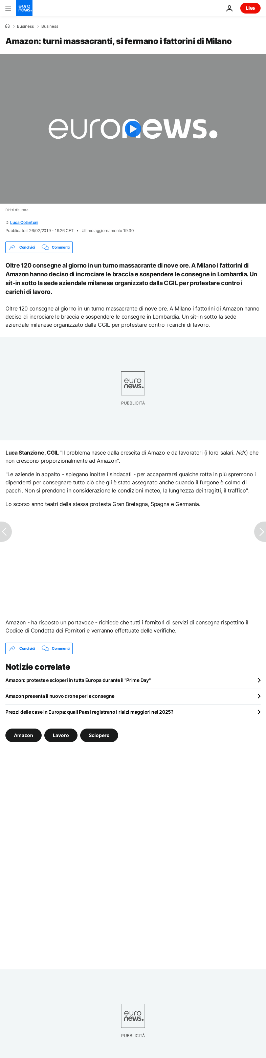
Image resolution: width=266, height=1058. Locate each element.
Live (250, 8)
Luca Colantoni (24, 222)
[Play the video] (133, 129)
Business (25, 26)
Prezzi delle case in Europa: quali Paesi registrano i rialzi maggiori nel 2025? (89, 712)
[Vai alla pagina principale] (24, 8)
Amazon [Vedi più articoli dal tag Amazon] (23, 735)
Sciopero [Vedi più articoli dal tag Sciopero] (99, 735)
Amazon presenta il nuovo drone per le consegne (59, 696)
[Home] (7, 26)
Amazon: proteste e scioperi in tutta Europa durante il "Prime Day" (78, 680)
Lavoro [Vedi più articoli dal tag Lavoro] (61, 735)
